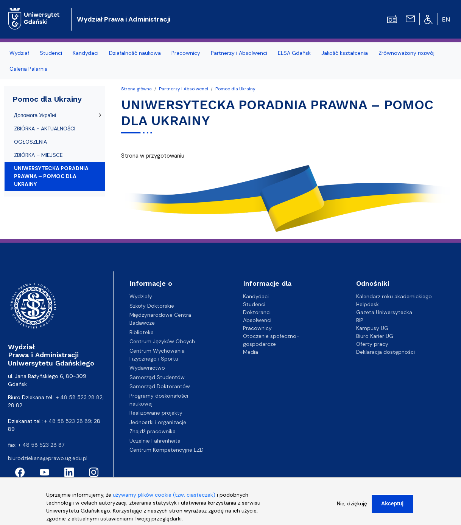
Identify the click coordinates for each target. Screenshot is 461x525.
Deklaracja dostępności (385, 351)
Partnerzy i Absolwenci (239, 53)
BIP (359, 320)
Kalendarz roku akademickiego (394, 296)
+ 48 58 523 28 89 (67, 421)
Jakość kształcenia (344, 53)
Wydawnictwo (147, 367)
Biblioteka (141, 332)
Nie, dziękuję (352, 508)
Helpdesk (367, 304)
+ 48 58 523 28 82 (79, 397)
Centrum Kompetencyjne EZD (166, 449)
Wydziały (140, 296)
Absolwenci (257, 320)
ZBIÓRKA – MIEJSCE (38, 155)
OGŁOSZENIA (30, 141)
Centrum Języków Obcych (162, 341)
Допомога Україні (35, 115)
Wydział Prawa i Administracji (123, 19)
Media (250, 351)
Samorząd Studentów (157, 377)
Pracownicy (185, 53)
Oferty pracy (372, 344)
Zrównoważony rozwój (406, 53)
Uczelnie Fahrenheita (155, 440)
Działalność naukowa (135, 53)
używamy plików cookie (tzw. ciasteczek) (164, 500)
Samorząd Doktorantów (159, 386)
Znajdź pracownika (152, 431)
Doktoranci (257, 312)
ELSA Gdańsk (294, 53)
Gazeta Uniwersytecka (384, 312)
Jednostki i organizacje (157, 422)
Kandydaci (85, 53)
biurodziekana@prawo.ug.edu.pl (47, 458)
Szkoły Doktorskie (151, 305)
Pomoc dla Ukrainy (235, 89)
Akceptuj (392, 509)
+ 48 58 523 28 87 (41, 444)
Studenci (51, 53)
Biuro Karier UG (374, 336)
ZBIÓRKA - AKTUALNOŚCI (44, 128)
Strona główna (136, 89)
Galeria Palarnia (28, 68)
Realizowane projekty (155, 412)
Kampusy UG (372, 328)
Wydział (19, 53)
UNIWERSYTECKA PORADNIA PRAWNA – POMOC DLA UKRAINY (51, 176)
